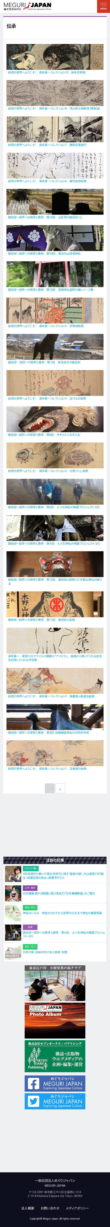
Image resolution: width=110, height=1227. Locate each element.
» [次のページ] (60, 789)
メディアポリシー (77, 1208)
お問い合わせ (50, 1208)
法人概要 (27, 1208)
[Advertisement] (55, 825)
